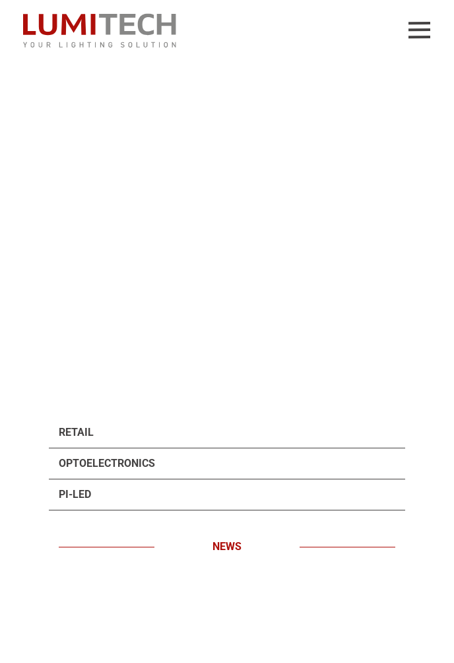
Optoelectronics (107, 463)
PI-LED (75, 494)
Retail (76, 432)
